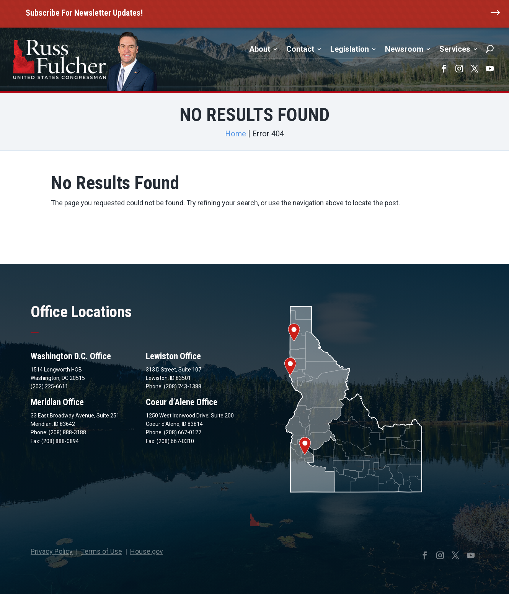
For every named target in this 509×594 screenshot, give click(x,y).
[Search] (489, 49)
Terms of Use (101, 551)
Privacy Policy (52, 551)
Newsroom (404, 49)
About (259, 49)
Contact (300, 49)
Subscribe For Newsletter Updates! (84, 13)
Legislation (349, 49)
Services (454, 49)
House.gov (146, 551)
